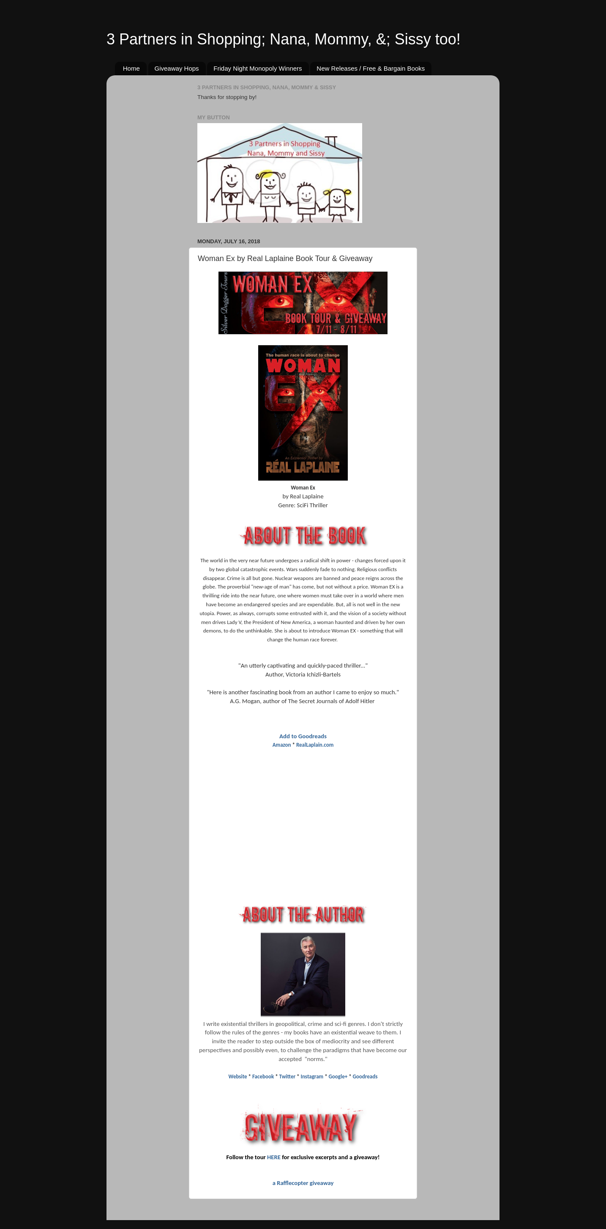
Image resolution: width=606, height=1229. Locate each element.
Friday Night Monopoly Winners (257, 68)
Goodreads (365, 1076)
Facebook (263, 1076)
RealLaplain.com (314, 745)
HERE (274, 1157)
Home (131, 68)
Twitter (287, 1076)
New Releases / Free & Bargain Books (371, 68)
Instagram (311, 1076)
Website (238, 1076)
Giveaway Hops (177, 68)
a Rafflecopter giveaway (303, 1183)
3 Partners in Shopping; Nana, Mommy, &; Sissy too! (283, 39)
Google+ (338, 1076)
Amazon (282, 745)
